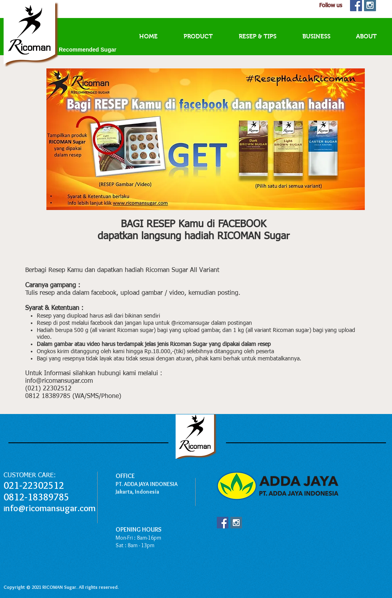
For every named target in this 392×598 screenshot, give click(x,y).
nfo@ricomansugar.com (50, 508)
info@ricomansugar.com (59, 381)
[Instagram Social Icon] (236, 522)
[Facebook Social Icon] (222, 522)
